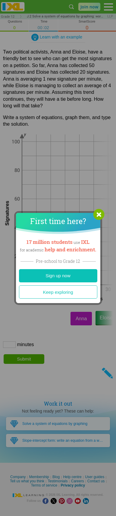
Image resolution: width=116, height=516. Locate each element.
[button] (99, 214)
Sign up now (58, 275)
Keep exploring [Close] (58, 292)
